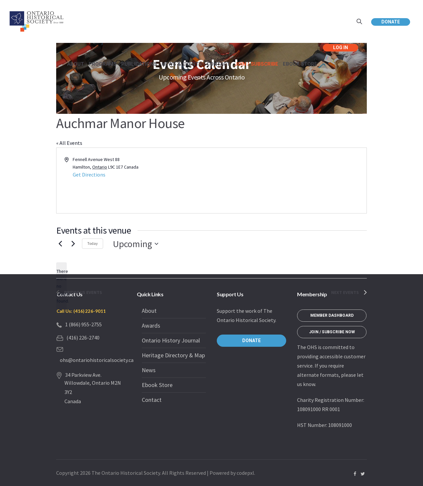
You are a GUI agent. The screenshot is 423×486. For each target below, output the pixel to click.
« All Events (69, 143)
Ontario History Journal (171, 340)
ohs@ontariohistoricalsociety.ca (97, 360)
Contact (152, 400)
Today (92, 243)
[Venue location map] (288, 180)
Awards (151, 325)
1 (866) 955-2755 (83, 324)
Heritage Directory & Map (173, 355)
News (149, 370)
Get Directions (89, 174)
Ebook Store (157, 385)
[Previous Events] (60, 244)
